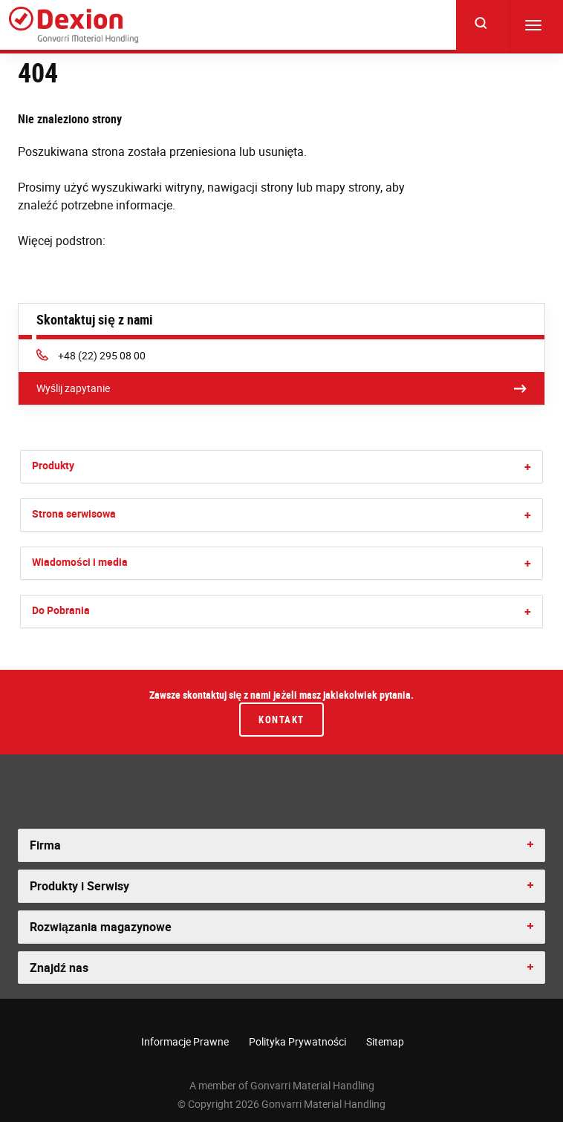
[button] (527, 466)
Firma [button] (45, 845)
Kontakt (281, 719)
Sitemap (385, 1041)
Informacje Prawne (185, 1041)
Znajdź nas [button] (59, 967)
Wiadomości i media (80, 562)
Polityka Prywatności (297, 1041)
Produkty (53, 465)
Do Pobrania (61, 610)
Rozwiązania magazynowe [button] (101, 927)
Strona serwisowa (74, 513)
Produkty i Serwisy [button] (79, 886)
